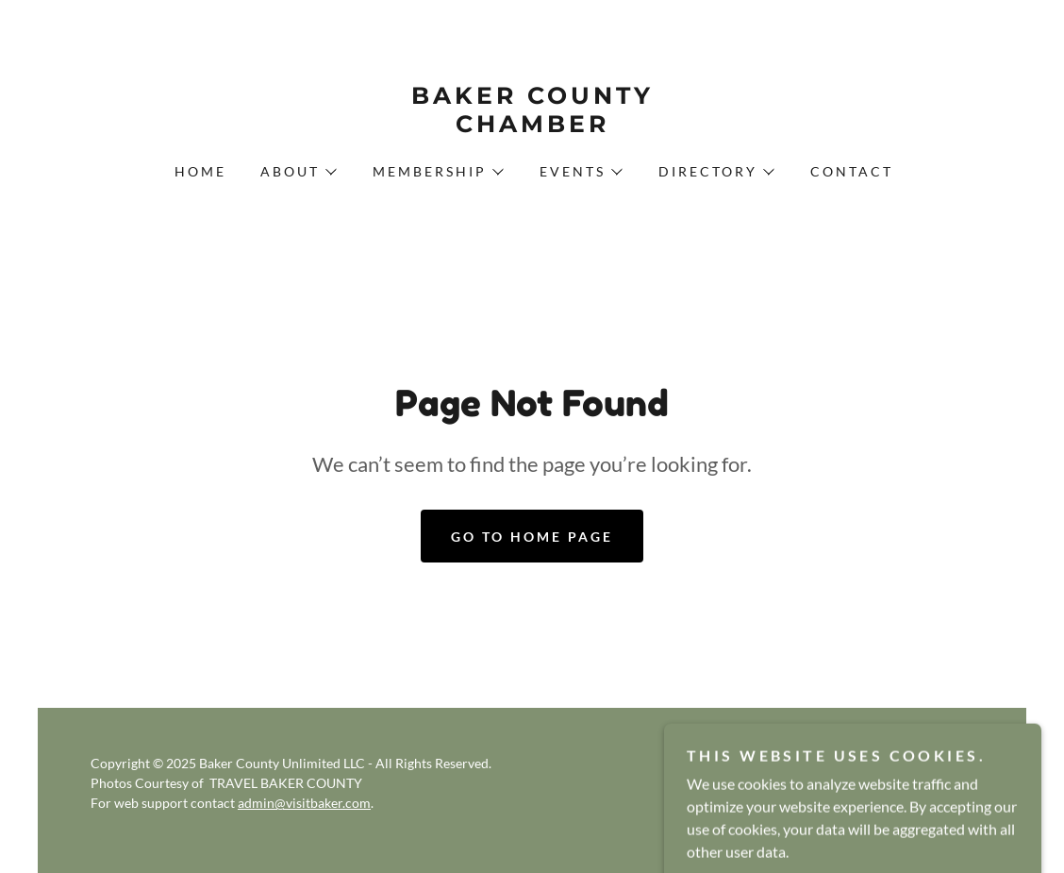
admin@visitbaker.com (304, 803)
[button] (298, 171)
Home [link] (200, 171)
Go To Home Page (532, 537)
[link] (531, 126)
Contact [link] (851, 171)
